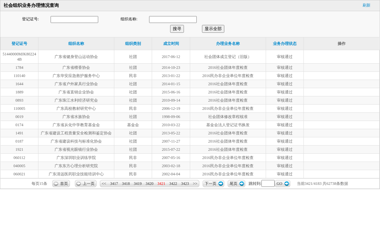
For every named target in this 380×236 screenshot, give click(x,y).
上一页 (89, 183)
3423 (185, 183)
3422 (173, 183)
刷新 (366, 5)
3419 (138, 183)
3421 (161, 183)
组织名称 (76, 43)
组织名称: (129, 19)
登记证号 (19, 43)
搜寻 (177, 28)
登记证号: (30, 19)
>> (195, 183)
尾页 (233, 183)
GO (279, 183)
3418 (126, 183)
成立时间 (171, 43)
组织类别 (133, 43)
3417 (114, 183)
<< (104, 183)
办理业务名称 (228, 43)
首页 (64, 183)
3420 (149, 183)
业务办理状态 (285, 43)
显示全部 (213, 28)
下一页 (210, 183)
